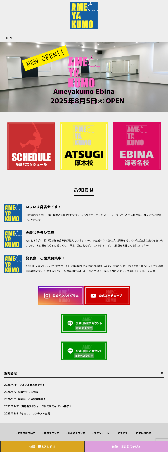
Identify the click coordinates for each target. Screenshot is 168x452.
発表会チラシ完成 (40, 232)
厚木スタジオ (51, 433)
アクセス (122, 433)
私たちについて (26, 433)
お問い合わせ (143, 433)
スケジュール (101, 433)
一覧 (161, 373)
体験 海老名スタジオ (126, 447)
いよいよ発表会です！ (43, 206)
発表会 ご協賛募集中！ (45, 258)
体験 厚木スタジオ (42, 447)
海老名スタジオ (76, 433)
